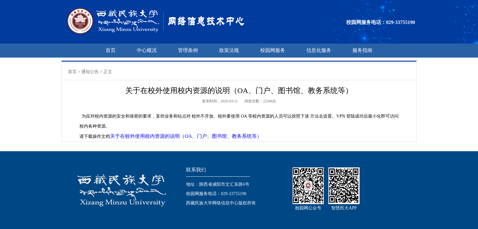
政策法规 (229, 50)
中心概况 (147, 50)
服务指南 (362, 50)
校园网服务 (272, 50)
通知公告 (90, 71)
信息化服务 (318, 50)
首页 (111, 50)
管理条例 (188, 50)
